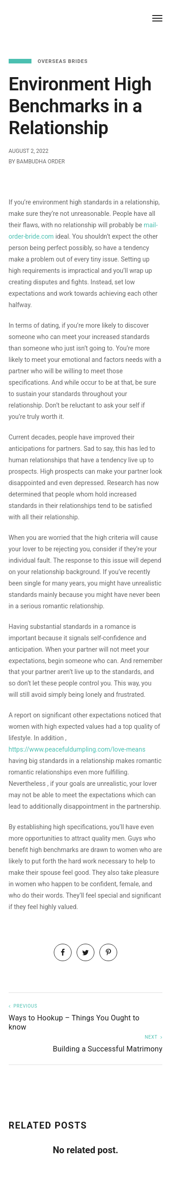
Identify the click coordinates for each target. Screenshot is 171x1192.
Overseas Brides (62, 61)
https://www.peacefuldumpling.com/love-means (77, 749)
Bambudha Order (40, 161)
